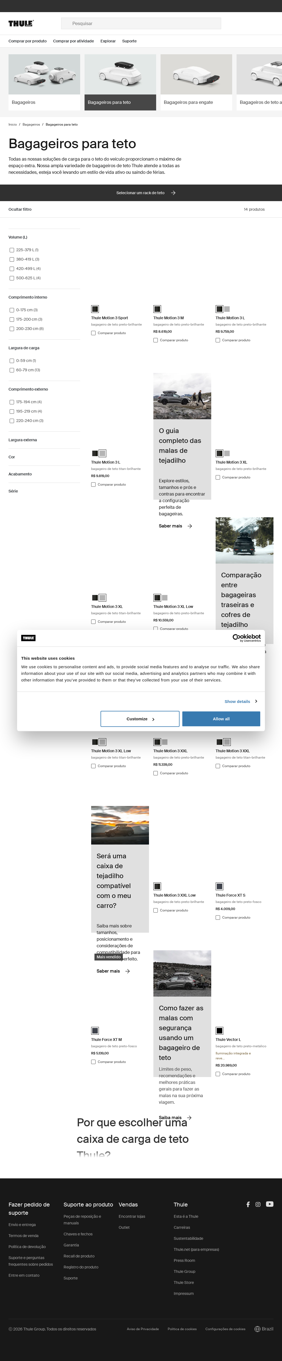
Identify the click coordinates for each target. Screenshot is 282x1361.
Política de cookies (182, 1329)
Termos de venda (24, 1235)
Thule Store (184, 1282)
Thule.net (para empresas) (196, 1249)
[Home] (35, 23)
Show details (237, 701)
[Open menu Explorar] (111, 41)
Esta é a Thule (186, 1216)
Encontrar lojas (132, 1216)
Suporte (71, 1278)
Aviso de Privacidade (143, 1329)
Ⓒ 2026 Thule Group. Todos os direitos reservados (52, 1329)
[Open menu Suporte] (132, 41)
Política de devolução (27, 1246)
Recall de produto (79, 1256)
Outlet (124, 1227)
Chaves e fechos (78, 1234)
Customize (140, 718)
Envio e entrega (22, 1224)
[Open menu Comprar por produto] (31, 41)
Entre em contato (24, 1275)
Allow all (221, 718)
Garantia (71, 1245)
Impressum (184, 1293)
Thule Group (184, 1271)
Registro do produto (81, 1267)
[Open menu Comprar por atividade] (77, 41)
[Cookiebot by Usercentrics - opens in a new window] (237, 638)
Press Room (184, 1260)
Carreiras (182, 1227)
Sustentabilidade (188, 1238)
